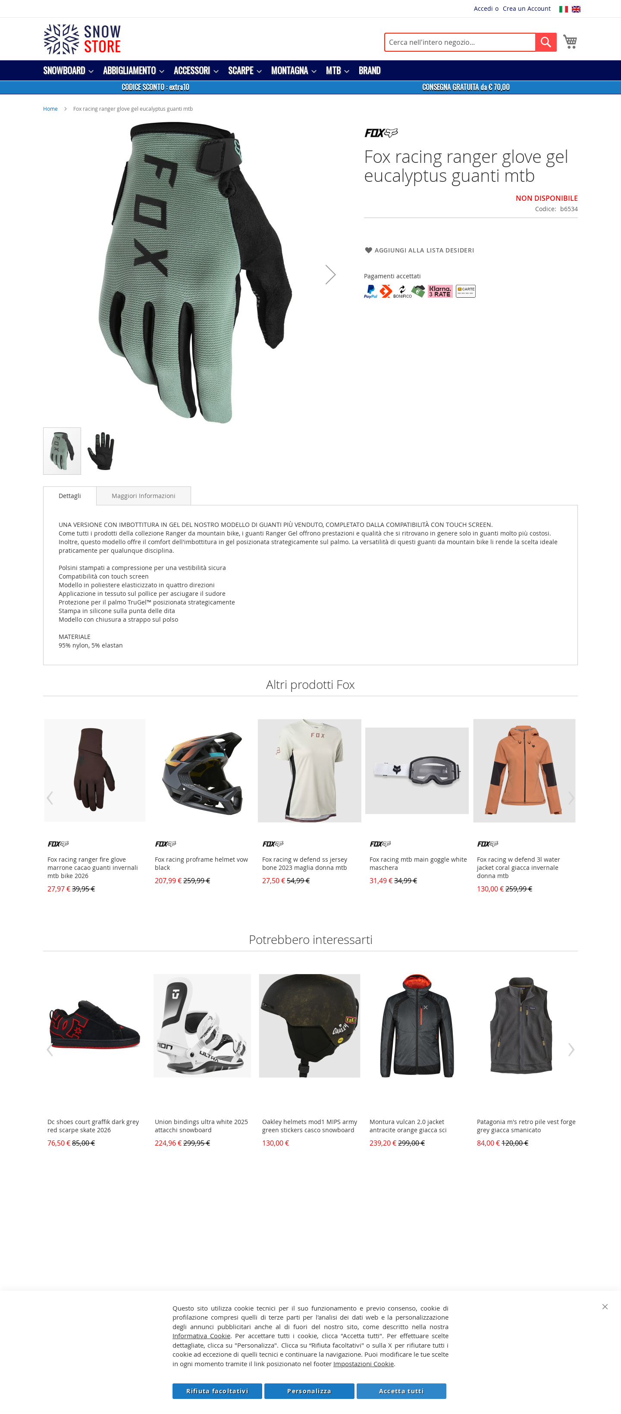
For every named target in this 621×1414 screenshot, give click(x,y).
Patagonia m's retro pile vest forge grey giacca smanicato (526, 1126)
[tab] (70, 495)
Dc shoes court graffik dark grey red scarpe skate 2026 (93, 1126)
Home (50, 108)
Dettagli (70, 496)
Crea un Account (527, 8)
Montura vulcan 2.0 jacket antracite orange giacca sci (408, 1126)
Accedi (483, 8)
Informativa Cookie (201, 1335)
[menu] (310, 70)
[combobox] (470, 42)
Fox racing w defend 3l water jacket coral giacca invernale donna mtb (518, 867)
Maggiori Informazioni (144, 496)
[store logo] (82, 39)
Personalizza (309, 1391)
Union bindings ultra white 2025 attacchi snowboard (201, 1126)
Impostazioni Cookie (363, 1363)
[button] (331, 274)
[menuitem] (66, 70)
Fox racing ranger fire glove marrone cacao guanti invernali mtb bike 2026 (92, 867)
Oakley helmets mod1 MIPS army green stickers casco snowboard (309, 1126)
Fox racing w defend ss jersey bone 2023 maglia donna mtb (304, 863)
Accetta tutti (401, 1391)
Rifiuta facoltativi (217, 1391)
